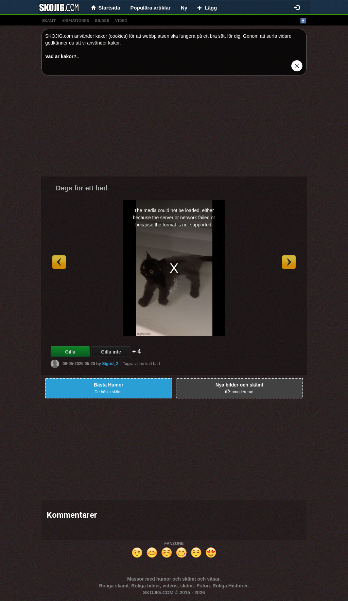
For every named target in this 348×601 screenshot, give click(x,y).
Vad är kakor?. (61, 56)
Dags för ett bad (81, 188)
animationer (75, 20)
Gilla (70, 352)
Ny (184, 8)
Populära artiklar (150, 8)
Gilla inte (111, 352)
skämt (49, 20)
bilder (102, 20)
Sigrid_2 (110, 363)
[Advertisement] (174, 128)
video (121, 20)
